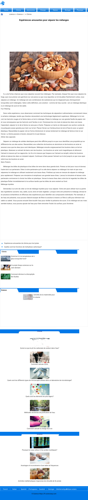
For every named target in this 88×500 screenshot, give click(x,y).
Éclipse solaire (71, 489)
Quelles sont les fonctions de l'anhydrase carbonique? (23, 247)
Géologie (51, 489)
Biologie (67, 10)
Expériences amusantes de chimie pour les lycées (21, 243)
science (12, 14)
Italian (14, 489)
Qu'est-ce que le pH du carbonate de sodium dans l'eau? (39, 342)
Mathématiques (60, 489)
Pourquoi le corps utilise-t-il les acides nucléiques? (39, 444)
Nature (55, 10)
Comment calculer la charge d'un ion (39, 423)
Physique (80, 10)
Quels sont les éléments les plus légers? (40, 390)
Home (6, 10)
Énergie (43, 10)
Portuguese (33, 489)
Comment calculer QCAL (39, 358)
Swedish (42, 489)
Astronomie (31, 10)
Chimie (18, 10)
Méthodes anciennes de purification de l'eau (39, 406)
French (5, 489)
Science (20, 14)
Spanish (24, 489)
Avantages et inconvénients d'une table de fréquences (39, 459)
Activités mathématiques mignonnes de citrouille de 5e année (39, 475)
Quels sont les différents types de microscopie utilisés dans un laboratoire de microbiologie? (39, 374)
